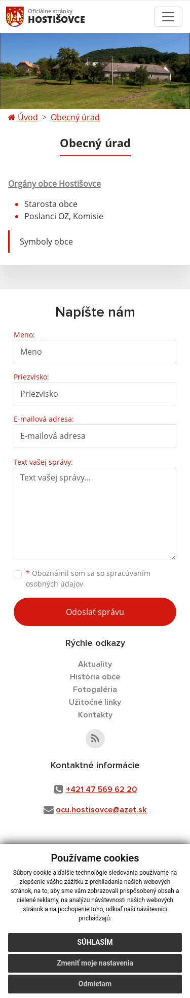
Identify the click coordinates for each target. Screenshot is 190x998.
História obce (95, 677)
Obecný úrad (75, 117)
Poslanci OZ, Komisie (63, 216)
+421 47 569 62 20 (101, 789)
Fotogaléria (95, 689)
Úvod (23, 117)
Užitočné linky (95, 702)
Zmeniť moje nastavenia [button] (95, 963)
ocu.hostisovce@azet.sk (101, 810)
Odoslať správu (95, 611)
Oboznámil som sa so (88, 578)
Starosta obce (51, 204)
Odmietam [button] (95, 984)
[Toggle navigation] (168, 17)
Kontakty (95, 715)
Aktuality (95, 664)
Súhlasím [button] (95, 942)
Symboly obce (46, 241)
